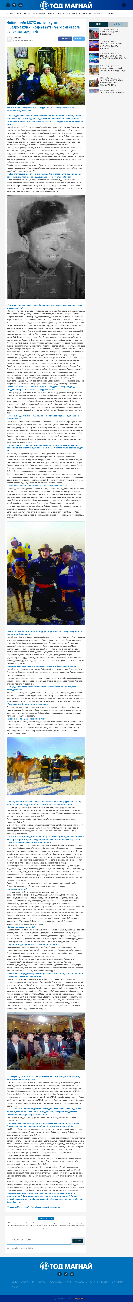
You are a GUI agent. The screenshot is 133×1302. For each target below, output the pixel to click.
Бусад (109, 13)
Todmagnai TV (62, 13)
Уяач (19, 13)
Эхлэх (15, 1282)
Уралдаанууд (39, 13)
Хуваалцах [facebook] (65, 38)
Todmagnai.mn (77, 1298)
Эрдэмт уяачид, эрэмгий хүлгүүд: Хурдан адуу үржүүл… (108, 70)
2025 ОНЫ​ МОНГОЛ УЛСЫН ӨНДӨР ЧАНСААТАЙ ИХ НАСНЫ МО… (108, 45)
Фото (74, 13)
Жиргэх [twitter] (79, 38)
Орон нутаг (99, 13)
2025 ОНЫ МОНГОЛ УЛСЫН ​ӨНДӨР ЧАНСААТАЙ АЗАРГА (108, 58)
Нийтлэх (77, 1241)
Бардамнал (84, 13)
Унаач (51, 13)
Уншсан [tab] (118, 24)
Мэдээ (10, 13)
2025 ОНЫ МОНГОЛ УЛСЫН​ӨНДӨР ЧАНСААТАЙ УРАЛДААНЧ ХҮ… (108, 82)
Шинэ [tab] (98, 24)
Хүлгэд (27, 13)
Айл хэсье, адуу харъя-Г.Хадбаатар (108, 33)
